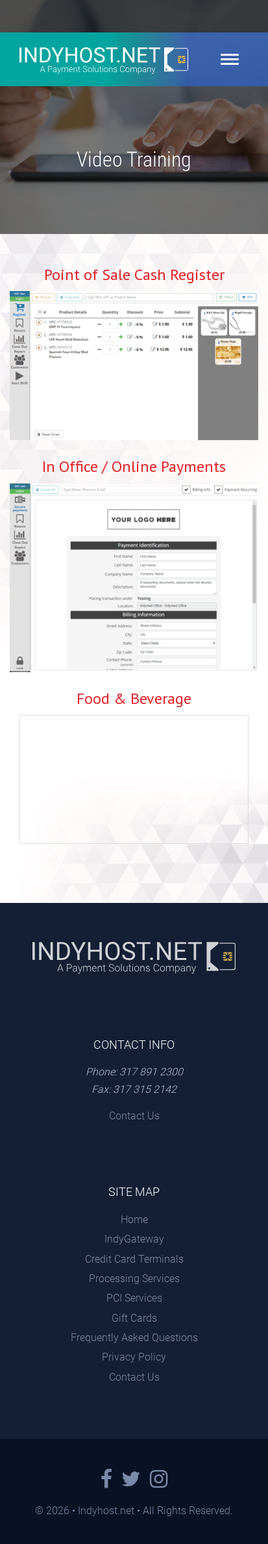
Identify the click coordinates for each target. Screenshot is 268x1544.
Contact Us (134, 1116)
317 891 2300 (151, 1072)
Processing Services (134, 1278)
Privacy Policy (134, 1357)
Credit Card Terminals (134, 1259)
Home (134, 1219)
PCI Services (134, 1298)
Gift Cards (134, 1318)
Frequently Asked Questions (134, 1337)
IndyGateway (134, 1239)
